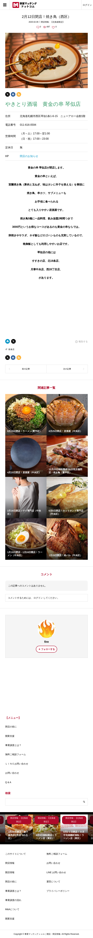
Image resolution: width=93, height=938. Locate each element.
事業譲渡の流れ (13, 900)
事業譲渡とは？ (13, 745)
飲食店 (11, 349)
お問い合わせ (12, 773)
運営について (53, 881)
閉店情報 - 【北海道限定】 (52, 22)
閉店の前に (11, 726)
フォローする (48, 649)
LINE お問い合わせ (56, 872)
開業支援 (9, 736)
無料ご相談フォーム (15, 754)
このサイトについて (15, 854)
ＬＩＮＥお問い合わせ (16, 763)
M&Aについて (12, 909)
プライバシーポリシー (57, 891)
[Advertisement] (46, 688)
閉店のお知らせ (29, 156)
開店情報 (9, 872)
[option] (19, 828)
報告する (83, 341)
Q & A (8, 782)
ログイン (87, 5)
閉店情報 (9, 863)
